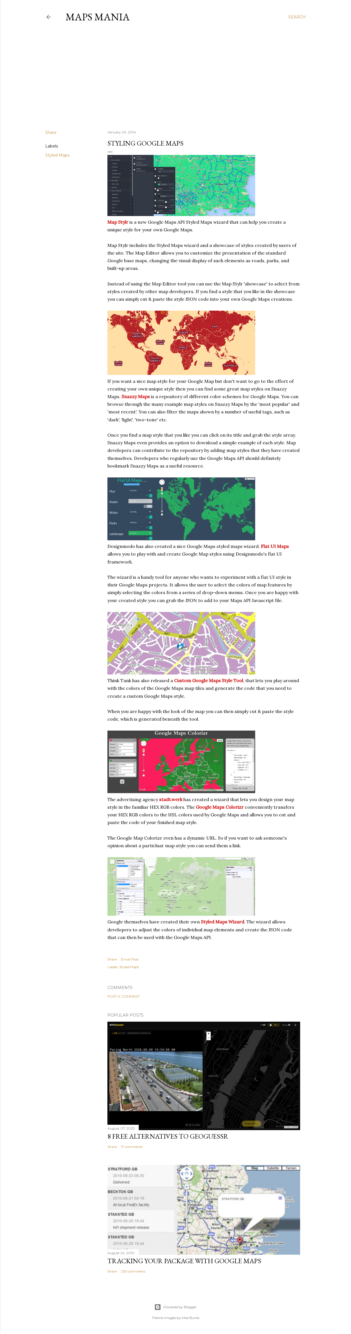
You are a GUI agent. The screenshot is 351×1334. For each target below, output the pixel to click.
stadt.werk (170, 799)
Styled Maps (57, 155)
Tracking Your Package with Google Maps (184, 1260)
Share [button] (51, 132)
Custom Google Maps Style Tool (208, 680)
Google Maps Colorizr (220, 807)
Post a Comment (123, 996)
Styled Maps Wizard (222, 922)
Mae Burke (190, 1318)
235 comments (133, 1271)
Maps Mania (98, 17)
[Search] (297, 17)
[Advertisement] (175, 76)
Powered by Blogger (175, 1307)
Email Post (130, 959)
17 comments (132, 1147)
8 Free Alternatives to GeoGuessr (167, 1136)
